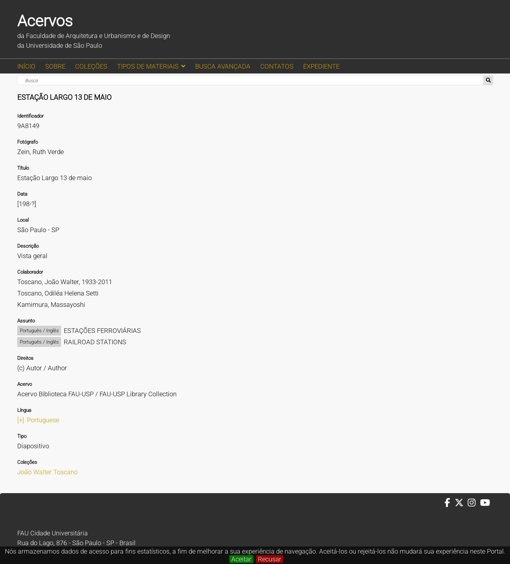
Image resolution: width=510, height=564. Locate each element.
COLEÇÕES (91, 66)
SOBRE (55, 66)
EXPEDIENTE (321, 66)
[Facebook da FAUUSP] (449, 503)
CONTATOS (276, 66)
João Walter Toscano (47, 472)
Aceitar (241, 559)
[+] (20, 420)
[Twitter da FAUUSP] (461, 503)
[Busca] (250, 80)
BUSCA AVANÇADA (222, 66)
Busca (488, 80)
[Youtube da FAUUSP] (485, 503)
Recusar (269, 559)
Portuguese (43, 420)
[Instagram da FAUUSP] (474, 503)
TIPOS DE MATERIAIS (148, 66)
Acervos (45, 21)
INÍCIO (26, 66)
